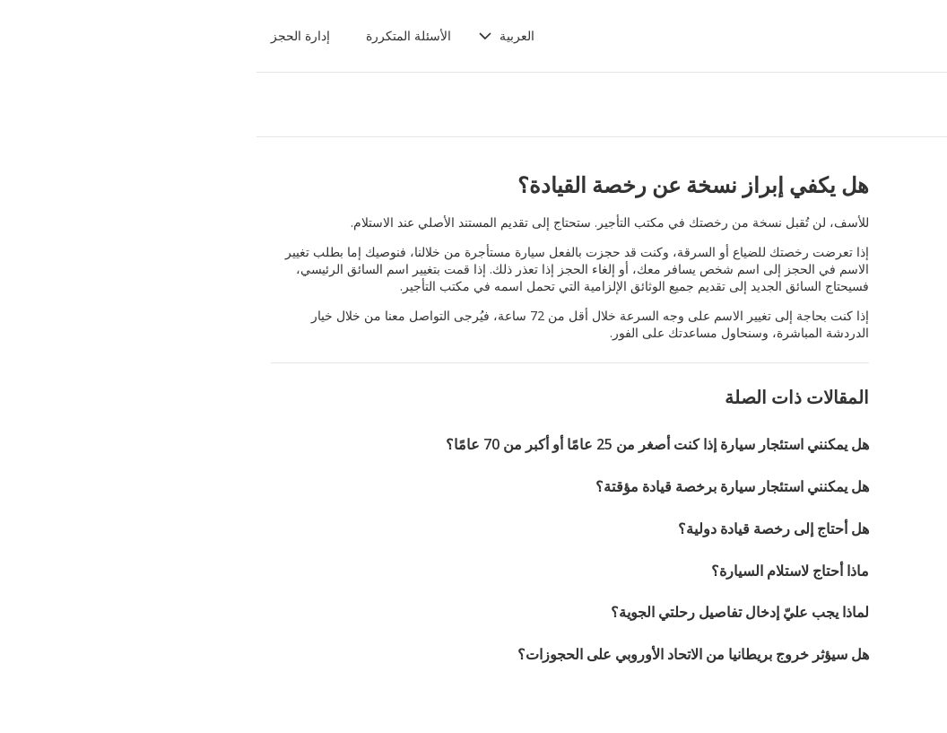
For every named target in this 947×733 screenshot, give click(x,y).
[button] (267, 36)
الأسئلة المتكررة (170, 35)
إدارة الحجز (61, 35)
